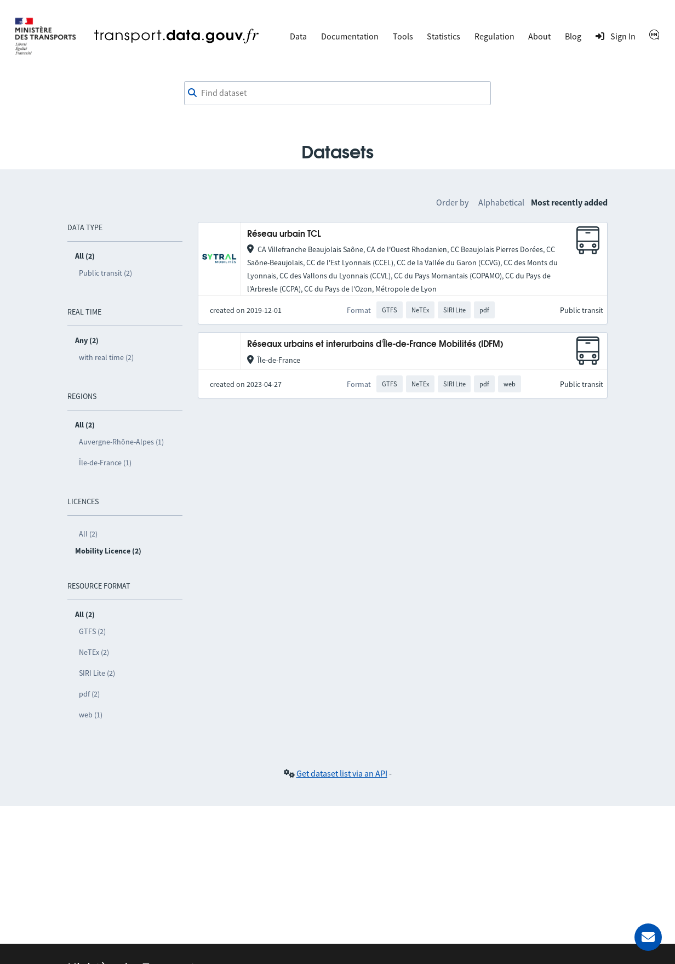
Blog (573, 36)
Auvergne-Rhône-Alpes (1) (121, 442)
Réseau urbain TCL (284, 234)
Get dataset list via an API (341, 773)
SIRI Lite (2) (97, 673)
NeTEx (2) (94, 652)
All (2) (88, 534)
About (539, 36)
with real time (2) (106, 357)
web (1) (90, 715)
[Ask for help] (648, 937)
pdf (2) (89, 694)
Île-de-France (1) (105, 462)
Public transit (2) (105, 273)
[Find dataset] (337, 93)
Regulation (494, 36)
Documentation (350, 36)
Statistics (443, 36)
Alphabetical (501, 202)
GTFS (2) (92, 631)
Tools (403, 36)
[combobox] (337, 93)
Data (298, 36)
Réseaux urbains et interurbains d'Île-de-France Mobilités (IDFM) (375, 344)
